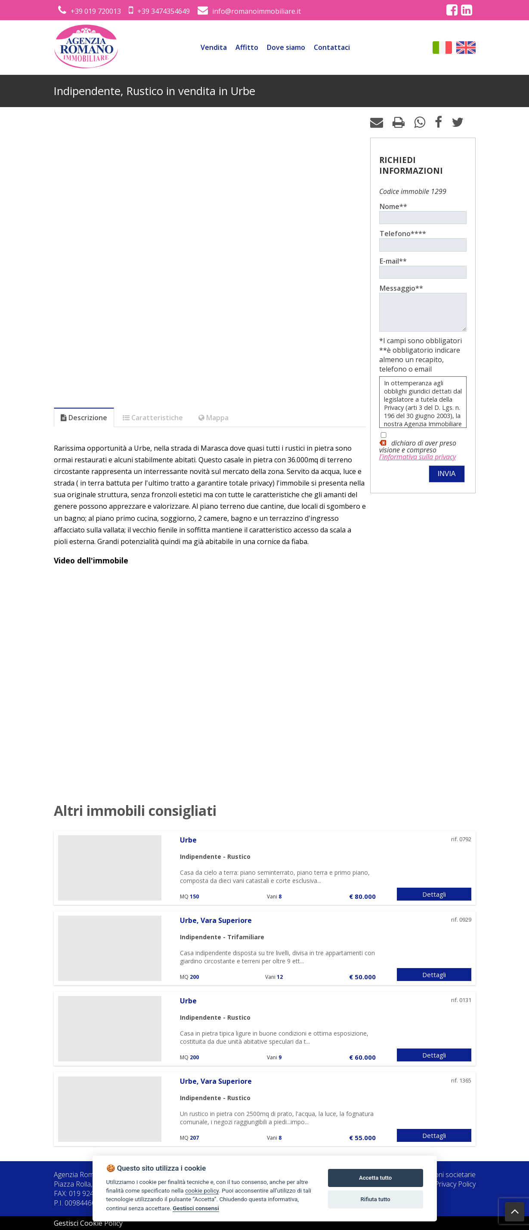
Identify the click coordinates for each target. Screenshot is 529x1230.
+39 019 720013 (89, 11)
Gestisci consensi (196, 1208)
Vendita (214, 47)
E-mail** (393, 261)
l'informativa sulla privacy (417, 463)
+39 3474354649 (159, 11)
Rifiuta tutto (375, 1199)
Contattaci (332, 47)
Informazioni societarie (440, 1174)
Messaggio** (401, 288)
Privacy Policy (455, 1184)
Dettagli (434, 894)
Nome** (393, 206)
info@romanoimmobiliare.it (249, 11)
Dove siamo (286, 47)
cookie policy (202, 1190)
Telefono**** (403, 233)
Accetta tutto (375, 1178)
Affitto (246, 47)
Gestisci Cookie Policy (88, 1223)
